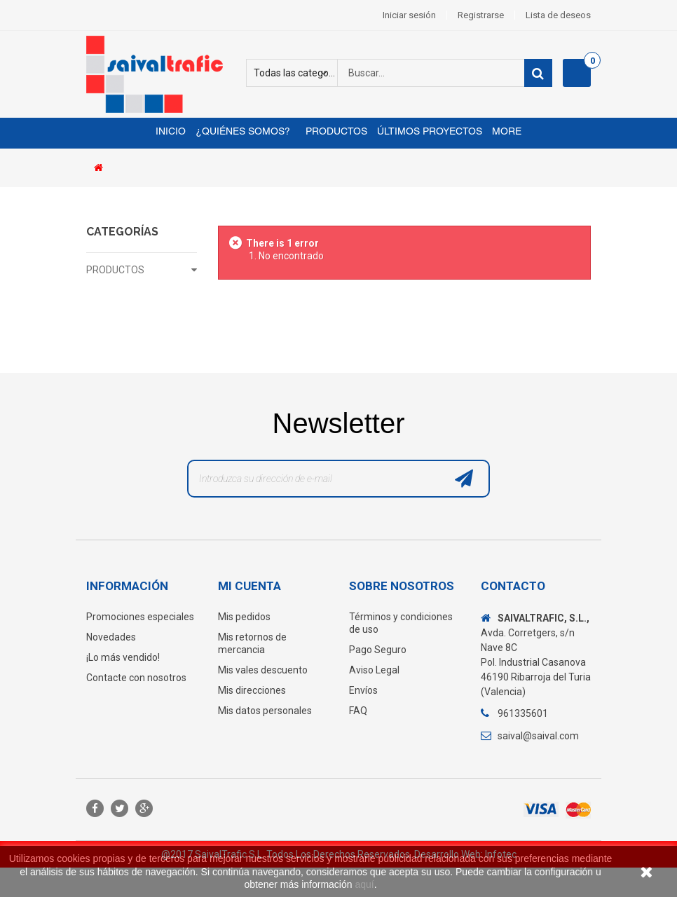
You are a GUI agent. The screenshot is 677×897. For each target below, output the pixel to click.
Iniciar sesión (409, 15)
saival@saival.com (538, 735)
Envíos (363, 690)
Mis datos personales (265, 710)
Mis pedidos (244, 616)
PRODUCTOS (115, 269)
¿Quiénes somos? (243, 132)
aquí (364, 884)
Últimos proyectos (429, 132)
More (506, 132)
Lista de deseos (558, 15)
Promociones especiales (140, 616)
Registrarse (481, 15)
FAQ (358, 710)
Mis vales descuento (263, 670)
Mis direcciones (252, 690)
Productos (333, 132)
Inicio (171, 132)
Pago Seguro (377, 649)
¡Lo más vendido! (123, 657)
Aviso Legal (374, 670)
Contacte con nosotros (136, 677)
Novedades (111, 637)
